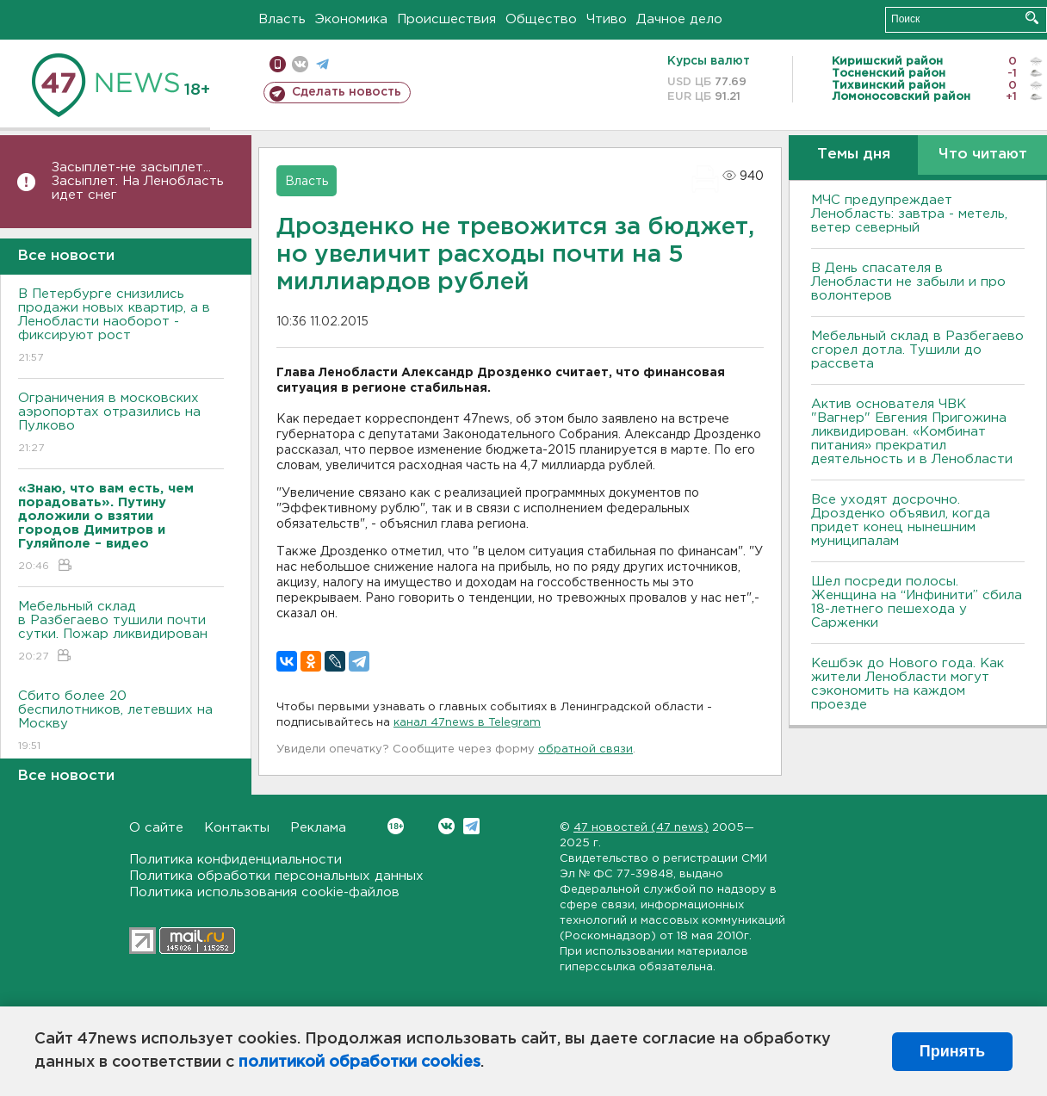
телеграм (322, 64)
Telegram (471, 826)
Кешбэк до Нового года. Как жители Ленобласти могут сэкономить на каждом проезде (907, 684)
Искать (1031, 17)
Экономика (351, 19)
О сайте (156, 827)
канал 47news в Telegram (467, 723)
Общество (541, 19)
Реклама (318, 827)
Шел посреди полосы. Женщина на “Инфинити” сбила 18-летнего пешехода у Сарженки (916, 602)
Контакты (236, 827)
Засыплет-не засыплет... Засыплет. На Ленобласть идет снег (138, 181)
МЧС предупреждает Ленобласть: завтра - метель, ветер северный (909, 214)
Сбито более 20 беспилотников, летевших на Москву (121, 721)
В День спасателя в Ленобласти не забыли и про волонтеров (908, 282)
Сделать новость (346, 92)
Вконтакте (395, 826)
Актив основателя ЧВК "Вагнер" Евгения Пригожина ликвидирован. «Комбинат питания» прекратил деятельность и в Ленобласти (912, 432)
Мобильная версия (277, 64)
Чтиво (606, 19)
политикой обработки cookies (359, 1062)
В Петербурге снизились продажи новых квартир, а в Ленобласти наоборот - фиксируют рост (121, 326)
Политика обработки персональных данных (276, 876)
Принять (952, 1051)
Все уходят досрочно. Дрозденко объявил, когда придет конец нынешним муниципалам (900, 520)
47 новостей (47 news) (641, 828)
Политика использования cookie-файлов (264, 892)
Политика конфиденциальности (235, 859)
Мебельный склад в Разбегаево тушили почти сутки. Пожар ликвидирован (121, 632)
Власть (282, 19)
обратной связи (585, 749)
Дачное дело (679, 19)
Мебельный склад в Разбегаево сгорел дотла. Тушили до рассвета (917, 350)
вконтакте (300, 64)
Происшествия (446, 19)
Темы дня (853, 154)
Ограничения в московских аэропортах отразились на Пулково (121, 424)
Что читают (983, 154)
